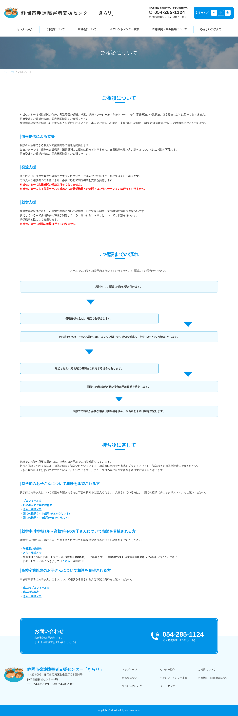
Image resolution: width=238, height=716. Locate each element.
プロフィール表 (32, 500)
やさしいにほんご (210, 29)
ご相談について (55, 29)
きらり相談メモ (32, 509)
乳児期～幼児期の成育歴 (37, 505)
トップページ (9, 72)
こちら (66, 561)
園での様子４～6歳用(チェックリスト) (46, 517)
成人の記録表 (31, 592)
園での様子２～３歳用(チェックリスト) (46, 513)
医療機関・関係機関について (169, 29)
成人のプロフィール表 (36, 587)
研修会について (87, 29)
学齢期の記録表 (32, 548)
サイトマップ (167, 686)
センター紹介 (25, 29)
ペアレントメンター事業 (124, 29)
